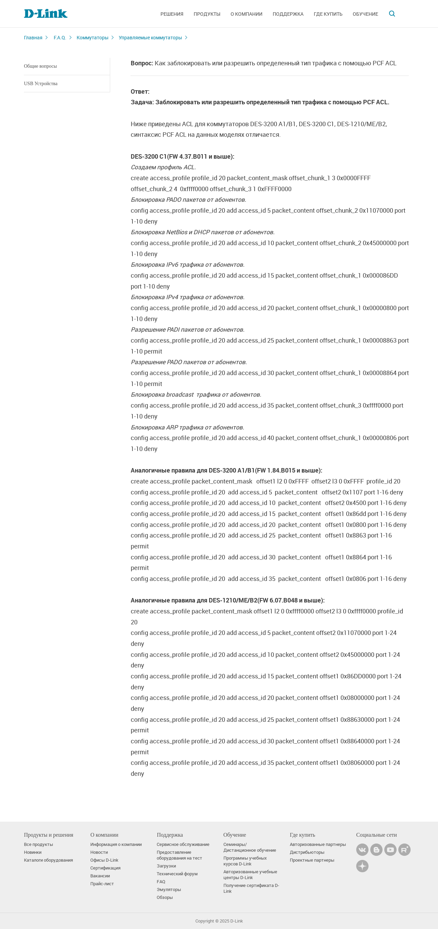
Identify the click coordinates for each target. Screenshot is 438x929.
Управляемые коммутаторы (150, 37)
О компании (246, 14)
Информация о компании (116, 844)
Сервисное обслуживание (183, 844)
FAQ (161, 882)
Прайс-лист (102, 884)
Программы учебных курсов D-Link (245, 861)
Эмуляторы (169, 889)
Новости (99, 852)
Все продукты (38, 844)
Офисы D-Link (104, 860)
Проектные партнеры (312, 860)
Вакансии (100, 876)
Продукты (207, 14)
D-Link (236, 921)
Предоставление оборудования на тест (179, 855)
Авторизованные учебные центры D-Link (250, 874)
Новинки (32, 852)
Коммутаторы (92, 37)
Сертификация (105, 868)
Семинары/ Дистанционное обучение (249, 847)
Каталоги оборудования (48, 860)
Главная (33, 37)
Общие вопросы (40, 66)
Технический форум (177, 874)
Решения (171, 14)
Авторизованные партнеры (318, 844)
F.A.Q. (60, 37)
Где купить (328, 14)
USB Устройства (40, 83)
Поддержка (288, 14)
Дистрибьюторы (307, 852)
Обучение (365, 14)
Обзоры (165, 897)
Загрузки (166, 866)
